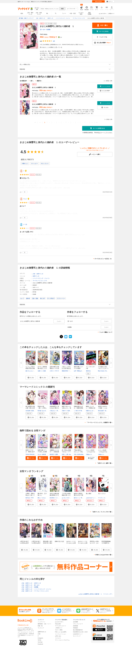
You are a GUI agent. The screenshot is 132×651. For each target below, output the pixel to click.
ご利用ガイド (111, 13)
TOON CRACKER (30, 454)
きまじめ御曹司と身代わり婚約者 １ (44, 87)
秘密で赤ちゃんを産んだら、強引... (66, 408)
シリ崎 (76, 410)
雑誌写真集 (89, 13)
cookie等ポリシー (78, 634)
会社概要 (75, 622)
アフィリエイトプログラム (62, 640)
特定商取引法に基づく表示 (80, 632)
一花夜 (70, 371)
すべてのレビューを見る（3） (103, 258)
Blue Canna (101, 371)
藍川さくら (77, 498)
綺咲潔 (44, 454)
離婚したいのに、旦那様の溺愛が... (90, 408)
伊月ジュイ (60, 410)
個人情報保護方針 (78, 630)
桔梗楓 (48, 29)
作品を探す (58, 624)
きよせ (39, 454)
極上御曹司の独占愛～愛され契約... (30, 408)
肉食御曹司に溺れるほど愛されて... (54, 408)
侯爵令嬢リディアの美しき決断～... (42, 451)
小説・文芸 (73, 13)
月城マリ (64, 410)
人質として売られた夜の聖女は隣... (66, 368)
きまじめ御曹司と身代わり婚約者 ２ (44, 104)
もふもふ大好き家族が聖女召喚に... (30, 368)
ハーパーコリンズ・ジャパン (41, 278)
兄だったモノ (102, 493)
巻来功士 (88, 371)
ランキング (41, 628)
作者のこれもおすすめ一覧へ (103, 554)
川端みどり (89, 454)
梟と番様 (88, 493)
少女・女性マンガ (39, 13)
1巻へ (32, 81)
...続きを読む (66, 187)
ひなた (44, 498)
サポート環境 (58, 630)
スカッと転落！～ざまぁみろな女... (90, 451)
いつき (25, 224)
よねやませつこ (90, 498)
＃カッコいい (45, 163)
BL (47, 13)
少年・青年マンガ (30, 13)
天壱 (75, 454)
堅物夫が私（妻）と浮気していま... (42, 408)
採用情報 (75, 626)
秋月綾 (39, 410)
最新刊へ (39, 81)
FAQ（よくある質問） (61, 632)
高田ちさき (108, 410)
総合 (22, 13)
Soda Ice (107, 371)
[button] (31, 378)
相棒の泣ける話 (59, 541)
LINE (39, 634)
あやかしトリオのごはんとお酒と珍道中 (71, 543)
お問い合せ (58, 636)
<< (35, 122)
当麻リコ (40, 371)
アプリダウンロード (60, 626)
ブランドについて (78, 624)
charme (71, 454)
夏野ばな (57, 454)
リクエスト (58, 638)
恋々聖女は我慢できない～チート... (66, 451)
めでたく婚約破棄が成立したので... (42, 368)
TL (55, 13)
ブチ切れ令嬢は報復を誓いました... (66, 495)
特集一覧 (40, 626)
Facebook (40, 644)
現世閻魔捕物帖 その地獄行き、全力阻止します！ (106, 544)
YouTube (40, 642)
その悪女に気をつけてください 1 (103, 367)
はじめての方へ (103, 13)
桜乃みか (28, 498)
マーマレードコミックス (40, 280)
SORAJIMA (80, 454)
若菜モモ (33, 410)
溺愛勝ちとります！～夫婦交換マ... (54, 451)
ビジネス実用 (81, 13)
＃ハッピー (34, 163)
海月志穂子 (101, 410)
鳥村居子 (52, 454)
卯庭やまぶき (89, 410)
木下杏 (80, 410)
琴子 (32, 498)
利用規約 (75, 628)
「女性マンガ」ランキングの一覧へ (101, 512)
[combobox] (50, 8)
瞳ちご (39, 498)
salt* (75, 371)
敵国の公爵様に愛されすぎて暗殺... (78, 495)
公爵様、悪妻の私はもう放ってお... (30, 495)
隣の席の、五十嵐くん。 (42, 494)
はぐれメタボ (65, 498)
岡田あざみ (80, 371)
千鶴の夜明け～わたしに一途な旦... (78, 451)
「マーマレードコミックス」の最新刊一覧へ (99, 422)
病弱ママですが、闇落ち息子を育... (30, 451)
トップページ (41, 622)
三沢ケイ (52, 371)
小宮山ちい (53, 410)
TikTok (39, 640)
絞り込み (37, 8)
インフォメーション (60, 634)
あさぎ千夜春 (45, 410)
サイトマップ (76, 636)
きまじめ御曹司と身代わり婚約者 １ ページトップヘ (95, 594)
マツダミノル (101, 498)
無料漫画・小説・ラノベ (44, 624)
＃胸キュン (25, 163)
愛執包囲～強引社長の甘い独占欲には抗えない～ (47, 544)
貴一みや (42, 29)
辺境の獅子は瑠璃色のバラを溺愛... (54, 368)
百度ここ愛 (65, 454)
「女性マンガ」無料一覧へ (104, 463)
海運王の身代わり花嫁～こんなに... (102, 408)
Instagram (40, 638)
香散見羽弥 (65, 371)
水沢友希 (28, 410)
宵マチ (57, 371)
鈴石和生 (52, 498)
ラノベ (64, 13)
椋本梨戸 (70, 410)
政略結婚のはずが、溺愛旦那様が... (78, 408)
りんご (25, 199)
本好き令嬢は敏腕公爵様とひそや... (54, 495)
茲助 (44, 371)
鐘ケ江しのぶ (29, 371)
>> (96, 122)
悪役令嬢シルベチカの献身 (78, 367)
